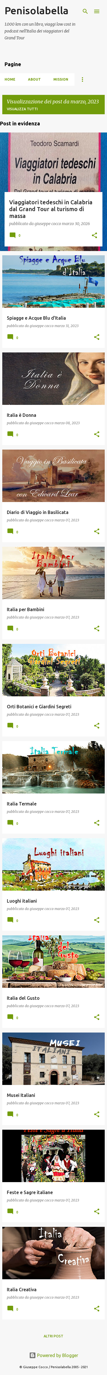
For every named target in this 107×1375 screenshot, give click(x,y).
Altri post (53, 1336)
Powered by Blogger (53, 1355)
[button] (94, 236)
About (34, 79)
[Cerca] (85, 11)
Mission (60, 79)
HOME (10, 79)
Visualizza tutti (22, 109)
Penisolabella (36, 10)
